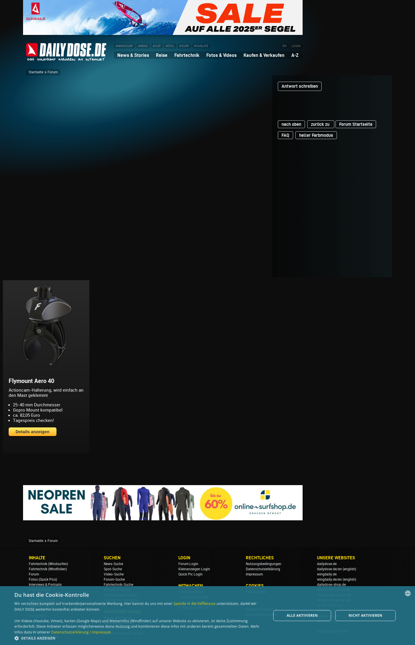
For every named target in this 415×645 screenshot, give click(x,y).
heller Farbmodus (316, 135)
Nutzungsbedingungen (263, 564)
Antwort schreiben (300, 86)
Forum (53, 72)
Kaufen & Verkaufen (264, 55)
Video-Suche (114, 574)
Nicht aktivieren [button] (365, 615)
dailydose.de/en (329, 569)
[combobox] (408, 593)
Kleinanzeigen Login (194, 569)
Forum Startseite (355, 124)
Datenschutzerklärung (263, 569)
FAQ (285, 135)
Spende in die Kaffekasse (194, 603)
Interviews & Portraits (45, 585)
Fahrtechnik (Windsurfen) (48, 564)
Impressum (254, 574)
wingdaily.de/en (329, 579)
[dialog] (207, 615)
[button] (139, 638)
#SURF (184, 46)
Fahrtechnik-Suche (118, 585)
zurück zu (321, 124)
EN (284, 46)
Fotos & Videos (221, 55)
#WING (143, 46)
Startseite (36, 72)
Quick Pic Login (190, 574)
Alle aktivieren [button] (302, 615)
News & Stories (133, 55)
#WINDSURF (124, 46)
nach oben (291, 124)
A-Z (295, 55)
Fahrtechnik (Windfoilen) (48, 569)
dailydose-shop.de (331, 585)
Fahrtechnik (186, 55)
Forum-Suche (114, 579)
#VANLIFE (201, 46)
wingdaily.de (327, 574)
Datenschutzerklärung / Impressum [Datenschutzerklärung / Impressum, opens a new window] (81, 632)
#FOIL (170, 46)
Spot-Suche (113, 569)
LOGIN (296, 46)
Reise (161, 55)
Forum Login (188, 564)
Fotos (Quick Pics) (43, 579)
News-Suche (113, 564)
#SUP (157, 46)
